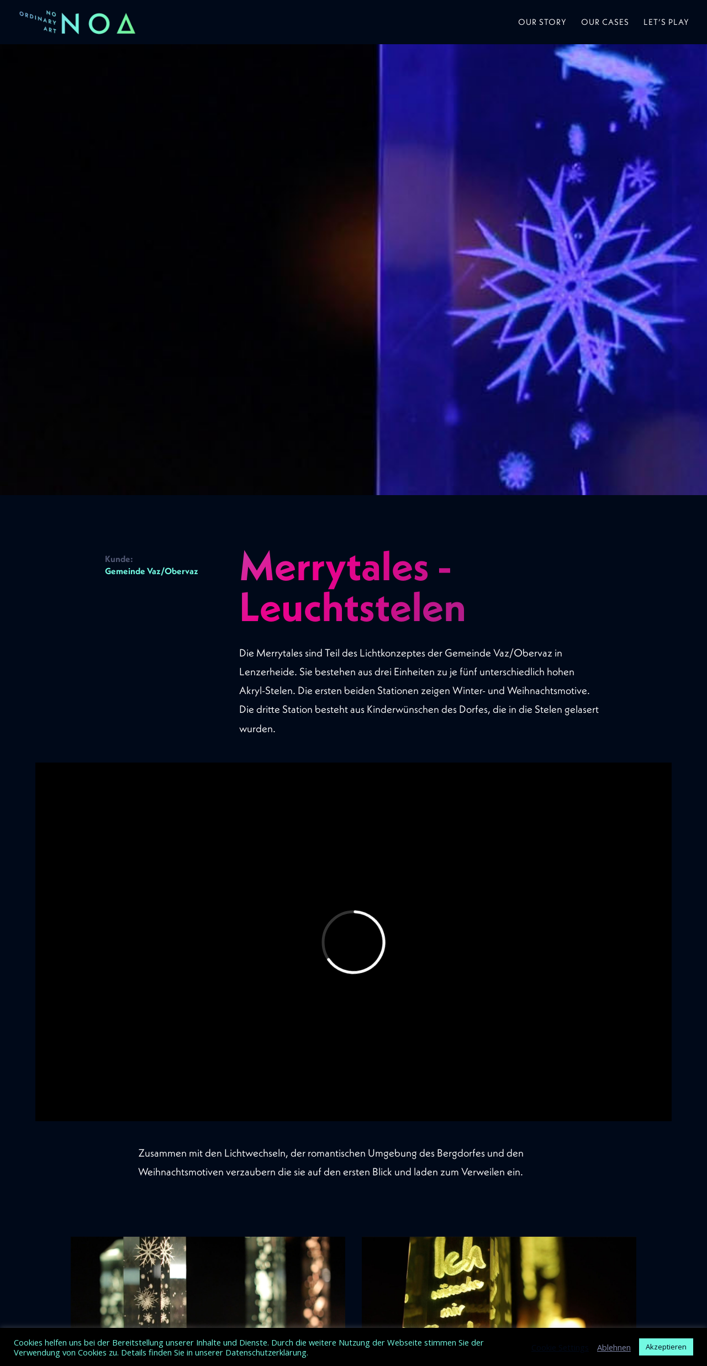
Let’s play (666, 22)
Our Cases (605, 22)
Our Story (542, 22)
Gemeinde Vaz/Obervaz (151, 570)
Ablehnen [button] (614, 1347)
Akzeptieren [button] (666, 1347)
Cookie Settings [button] (560, 1347)
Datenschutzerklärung (266, 1352)
